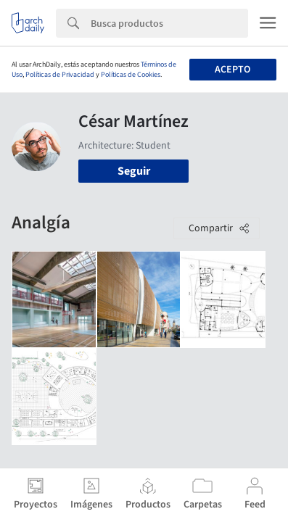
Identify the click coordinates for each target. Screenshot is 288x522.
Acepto (232, 69)
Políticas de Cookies (130, 75)
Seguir (134, 171)
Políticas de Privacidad (59, 75)
